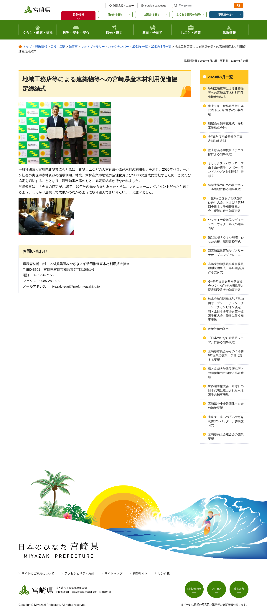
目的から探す (115, 14)
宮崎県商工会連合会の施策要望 (226, 436)
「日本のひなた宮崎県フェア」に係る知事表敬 (226, 340)
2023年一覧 (140, 46)
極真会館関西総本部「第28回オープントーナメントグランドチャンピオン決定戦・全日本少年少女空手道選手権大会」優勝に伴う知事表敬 (226, 309)
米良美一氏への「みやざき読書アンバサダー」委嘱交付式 (226, 421)
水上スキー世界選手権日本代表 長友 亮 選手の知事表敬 (226, 110)
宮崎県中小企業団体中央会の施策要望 (226, 405)
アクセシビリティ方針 (79, 573)
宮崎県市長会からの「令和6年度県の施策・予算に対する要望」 (226, 355)
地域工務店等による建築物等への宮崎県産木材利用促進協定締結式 (226, 92)
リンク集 (164, 573)
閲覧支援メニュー (123, 5)
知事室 (73, 46)
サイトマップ (113, 573)
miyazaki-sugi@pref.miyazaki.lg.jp (75, 286)
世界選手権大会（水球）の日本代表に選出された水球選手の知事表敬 (226, 390)
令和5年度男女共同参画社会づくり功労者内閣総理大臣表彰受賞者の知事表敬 (226, 285)
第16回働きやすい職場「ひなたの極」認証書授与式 (226, 239)
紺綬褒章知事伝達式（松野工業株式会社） (226, 125)
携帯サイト (140, 573)
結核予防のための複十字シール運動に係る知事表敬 (226, 187)
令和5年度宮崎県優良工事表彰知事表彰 (225, 138)
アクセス (216, 589)
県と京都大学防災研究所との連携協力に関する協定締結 (226, 373)
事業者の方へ (226, 14)
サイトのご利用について (38, 573)
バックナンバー (118, 46)
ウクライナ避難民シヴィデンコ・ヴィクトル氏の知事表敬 (226, 224)
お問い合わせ (194, 589)
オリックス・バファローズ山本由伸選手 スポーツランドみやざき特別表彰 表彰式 (226, 169)
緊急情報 (78, 14)
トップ (27, 46)
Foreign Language (155, 5)
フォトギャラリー (93, 46)
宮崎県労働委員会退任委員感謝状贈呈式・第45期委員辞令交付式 (226, 268)
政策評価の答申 (218, 328)
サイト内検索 (175, 5)
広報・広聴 (57, 46)
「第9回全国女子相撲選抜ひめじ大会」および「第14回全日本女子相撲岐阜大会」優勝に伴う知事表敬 (226, 204)
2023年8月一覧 (161, 46)
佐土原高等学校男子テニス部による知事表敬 (226, 152)
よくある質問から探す (189, 14)
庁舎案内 (239, 589)
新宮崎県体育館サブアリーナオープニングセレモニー (226, 252)
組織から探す (152, 14)
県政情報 (41, 46)
